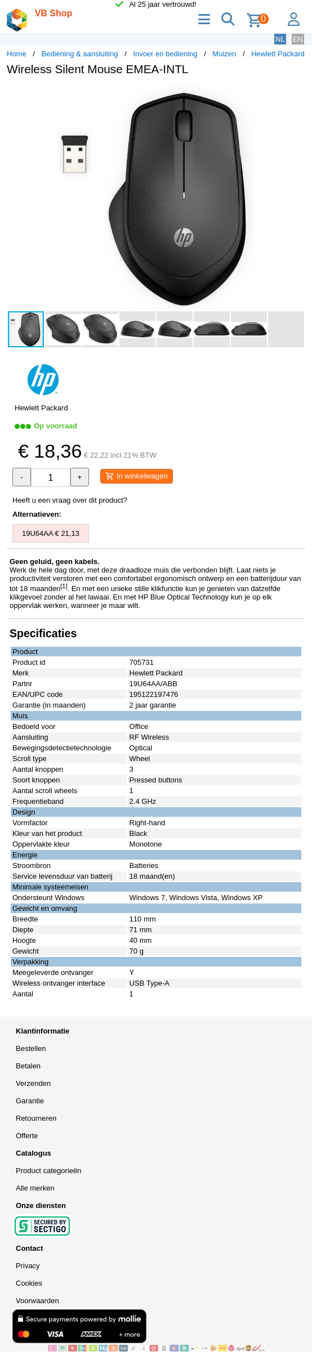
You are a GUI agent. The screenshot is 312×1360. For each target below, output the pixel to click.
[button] (295, 96)
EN (298, 39)
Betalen (28, 1066)
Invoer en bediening (165, 54)
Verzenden (33, 1083)
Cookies (29, 1283)
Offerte (27, 1135)
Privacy (28, 1265)
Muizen (224, 54)
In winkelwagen (136, 476)
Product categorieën (48, 1170)
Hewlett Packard (278, 54)
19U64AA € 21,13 (50, 533)
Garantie (30, 1101)
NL (280, 39)
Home (16, 54)
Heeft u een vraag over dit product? (69, 500)
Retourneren (36, 1118)
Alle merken (35, 1188)
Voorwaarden (37, 1300)
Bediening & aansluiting (80, 54)
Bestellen (31, 1048)
